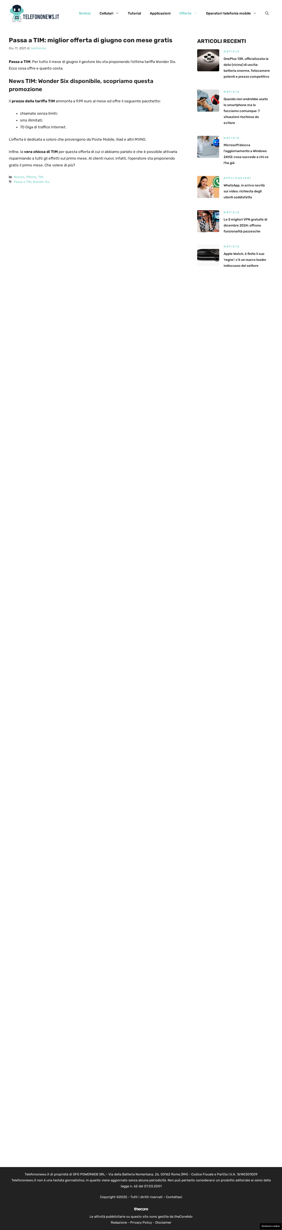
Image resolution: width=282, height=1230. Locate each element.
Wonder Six (41, 182)
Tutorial (134, 13)
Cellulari (111, 13)
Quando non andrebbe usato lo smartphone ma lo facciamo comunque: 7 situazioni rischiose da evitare (246, 111)
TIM (40, 177)
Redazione (119, 1222)
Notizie (85, 13)
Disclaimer (163, 1222)
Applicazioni (160, 13)
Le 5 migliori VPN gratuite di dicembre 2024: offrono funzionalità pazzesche (245, 225)
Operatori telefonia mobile (233, 13)
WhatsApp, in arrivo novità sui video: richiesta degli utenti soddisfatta (244, 191)
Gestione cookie (271, 1226)
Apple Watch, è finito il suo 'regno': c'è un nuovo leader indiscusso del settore (245, 260)
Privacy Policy (141, 1222)
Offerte (190, 13)
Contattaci (174, 1197)
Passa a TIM (22, 182)
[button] (267, 13)
